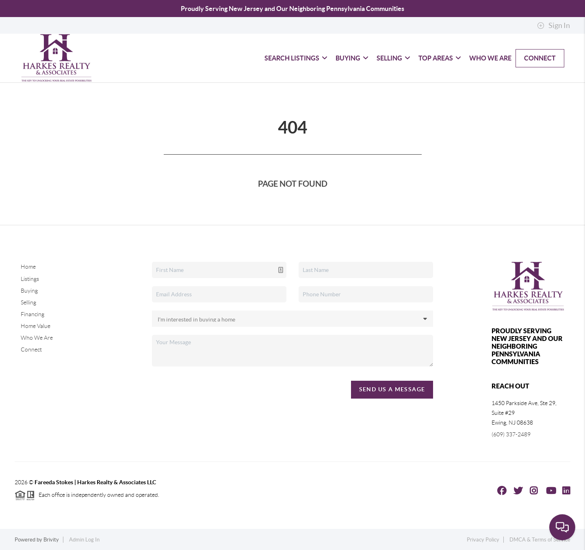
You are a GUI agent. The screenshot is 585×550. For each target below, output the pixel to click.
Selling (393, 58)
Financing (32, 314)
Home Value (35, 326)
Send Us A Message (392, 389)
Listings (30, 279)
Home (28, 266)
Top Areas (439, 58)
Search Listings (295, 58)
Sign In (553, 26)
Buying (352, 58)
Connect (540, 58)
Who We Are (490, 58)
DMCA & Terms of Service (539, 540)
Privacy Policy (483, 540)
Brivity (51, 540)
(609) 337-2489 (511, 434)
